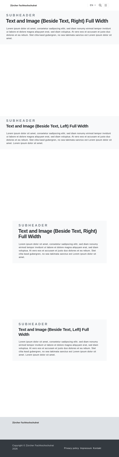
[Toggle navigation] (106, 5)
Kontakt (97, 448)
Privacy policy (71, 448)
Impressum (86, 448)
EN (92, 5)
